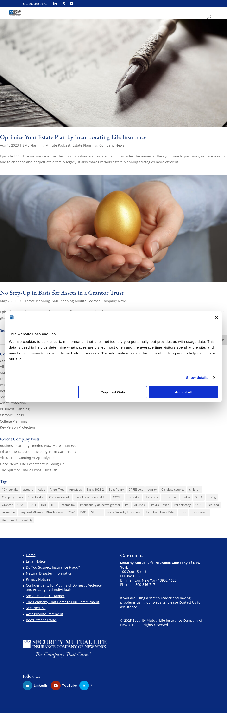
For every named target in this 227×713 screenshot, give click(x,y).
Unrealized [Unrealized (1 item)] (9, 520)
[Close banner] (216, 317)
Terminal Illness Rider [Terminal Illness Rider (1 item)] (160, 512)
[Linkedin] (55, 3)
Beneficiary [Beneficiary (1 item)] (116, 489)
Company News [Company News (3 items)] (12, 497)
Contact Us (187, 602)
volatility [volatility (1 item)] (26, 520)
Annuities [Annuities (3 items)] (75, 489)
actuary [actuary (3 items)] (28, 489)
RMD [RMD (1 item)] (83, 512)
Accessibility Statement (44, 614)
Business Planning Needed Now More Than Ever (39, 445)
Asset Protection (13, 403)
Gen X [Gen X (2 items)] (199, 497)
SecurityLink (35, 608)
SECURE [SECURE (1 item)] (96, 512)
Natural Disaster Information (49, 573)
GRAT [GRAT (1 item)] (21, 505)
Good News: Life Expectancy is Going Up (32, 464)
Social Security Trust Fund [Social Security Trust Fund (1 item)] (124, 512)
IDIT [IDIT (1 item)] (43, 505)
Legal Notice (36, 561)
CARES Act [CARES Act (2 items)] (136, 489)
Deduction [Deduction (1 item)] (133, 497)
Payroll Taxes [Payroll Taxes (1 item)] (160, 505)
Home (30, 555)
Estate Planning (84, 145)
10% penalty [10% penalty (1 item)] (10, 489)
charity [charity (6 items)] (152, 489)
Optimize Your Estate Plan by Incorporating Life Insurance (73, 137)
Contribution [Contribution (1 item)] (36, 497)
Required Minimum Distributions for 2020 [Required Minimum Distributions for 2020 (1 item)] (47, 512)
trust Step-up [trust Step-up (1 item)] (199, 512)
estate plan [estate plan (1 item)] (170, 497)
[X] (64, 3)
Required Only (113, 392)
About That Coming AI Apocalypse (27, 457)
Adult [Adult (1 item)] (41, 489)
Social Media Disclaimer (45, 596)
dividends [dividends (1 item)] (151, 497)
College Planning (13, 421)
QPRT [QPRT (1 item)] (199, 505)
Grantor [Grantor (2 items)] (7, 505)
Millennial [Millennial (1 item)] (139, 505)
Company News (111, 145)
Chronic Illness (12, 415)
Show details (197, 377)
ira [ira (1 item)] (127, 505)
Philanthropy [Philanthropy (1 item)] (182, 505)
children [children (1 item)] (194, 489)
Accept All (183, 392)
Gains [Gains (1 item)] (186, 497)
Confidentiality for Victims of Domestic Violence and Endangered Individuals (64, 587)
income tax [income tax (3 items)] (68, 505)
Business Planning (15, 409)
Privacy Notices (38, 579)
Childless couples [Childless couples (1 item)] (172, 489)
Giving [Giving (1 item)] (212, 497)
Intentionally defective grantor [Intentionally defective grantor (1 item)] (100, 505)
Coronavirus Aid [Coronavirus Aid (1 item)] (59, 497)
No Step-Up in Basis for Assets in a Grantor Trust (62, 292)
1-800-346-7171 (144, 584)
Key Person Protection (17, 427)
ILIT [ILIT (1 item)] (53, 505)
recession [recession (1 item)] (8, 512)
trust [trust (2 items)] (183, 512)
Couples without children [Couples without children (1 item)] (91, 497)
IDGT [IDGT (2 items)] (33, 505)
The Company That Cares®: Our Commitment (62, 602)
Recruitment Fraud (41, 620)
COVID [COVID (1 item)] (117, 497)
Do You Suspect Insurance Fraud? (53, 567)
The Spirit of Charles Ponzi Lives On (28, 470)
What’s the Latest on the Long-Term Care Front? (38, 451)
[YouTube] (71, 3)
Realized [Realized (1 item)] (213, 505)
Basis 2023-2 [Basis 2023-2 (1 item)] (95, 489)
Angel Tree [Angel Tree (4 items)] (57, 489)
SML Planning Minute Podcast (46, 145)
